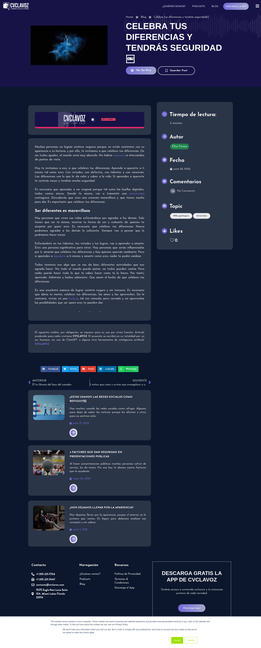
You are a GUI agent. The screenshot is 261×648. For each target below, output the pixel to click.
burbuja (73, 298)
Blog (214, 6)
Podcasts (198, 6)
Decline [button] (191, 640)
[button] (50, 369)
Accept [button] (177, 640)
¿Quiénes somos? (173, 6)
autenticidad (136, 193)
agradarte (60, 256)
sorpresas (119, 155)
